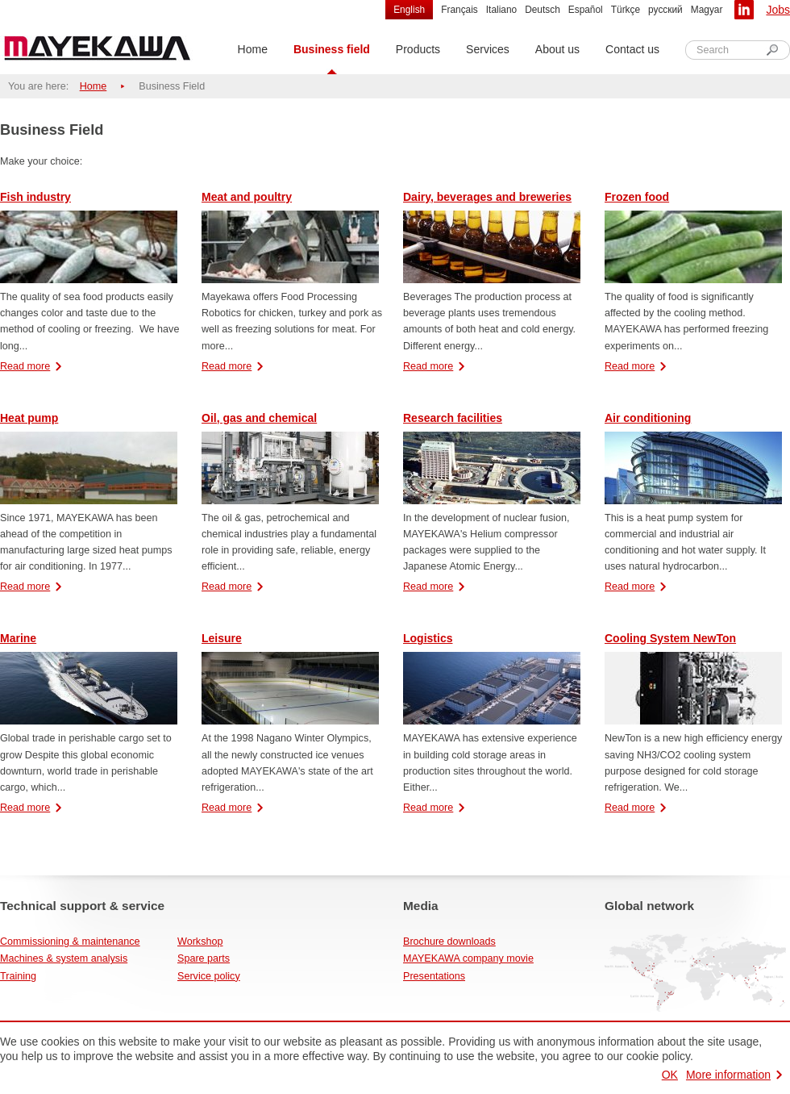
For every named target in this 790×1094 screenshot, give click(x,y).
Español (585, 9)
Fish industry (35, 196)
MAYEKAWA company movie (468, 958)
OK (670, 1074)
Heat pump (29, 417)
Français (459, 9)
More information (728, 1074)
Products (418, 49)
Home (253, 49)
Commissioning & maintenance (70, 941)
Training (18, 976)
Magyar (707, 9)
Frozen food (637, 196)
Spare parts (203, 958)
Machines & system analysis (63, 958)
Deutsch (542, 9)
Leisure (222, 638)
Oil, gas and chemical (259, 417)
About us (557, 49)
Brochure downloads (449, 941)
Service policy (208, 976)
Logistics (427, 638)
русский (665, 9)
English (409, 9)
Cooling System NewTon (670, 638)
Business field (331, 49)
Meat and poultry (247, 196)
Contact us (632, 49)
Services (487, 49)
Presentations (434, 976)
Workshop (199, 941)
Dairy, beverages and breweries (487, 196)
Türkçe (625, 9)
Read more (25, 366)
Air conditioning (648, 417)
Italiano (501, 9)
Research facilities (452, 417)
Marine (18, 638)
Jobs (778, 9)
